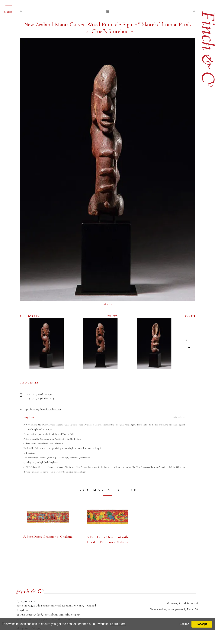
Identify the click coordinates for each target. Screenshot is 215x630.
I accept (202, 623)
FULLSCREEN (30, 316)
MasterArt (192, 609)
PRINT (112, 316)
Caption (29, 417)
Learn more (118, 623)
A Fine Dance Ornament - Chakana (47, 536)
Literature (178, 417)
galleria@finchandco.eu (43, 409)
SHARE (190, 316)
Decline (184, 623)
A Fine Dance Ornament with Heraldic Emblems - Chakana (107, 539)
